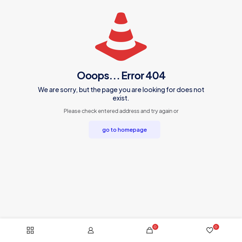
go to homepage (124, 129)
